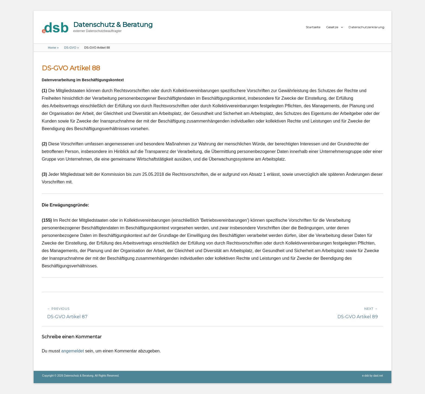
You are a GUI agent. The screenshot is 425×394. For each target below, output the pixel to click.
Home (53, 47)
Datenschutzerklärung (366, 27)
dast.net (378, 375)
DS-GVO (71, 47)
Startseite (313, 27)
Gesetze (332, 27)
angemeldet (72, 351)
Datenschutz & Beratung (113, 25)
